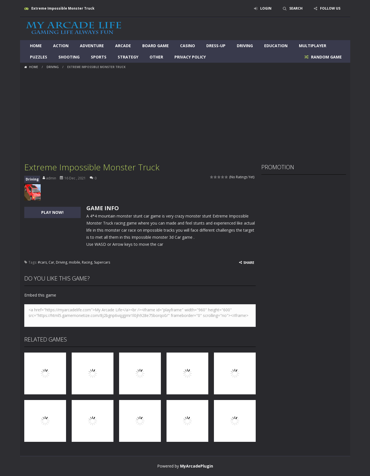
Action (61, 45)
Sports (98, 57)
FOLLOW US (330, 8)
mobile (74, 262)
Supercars (102, 262)
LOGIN (266, 8)
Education (276, 45)
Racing (87, 262)
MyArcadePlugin (196, 466)
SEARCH (296, 8)
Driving (245, 45)
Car (51, 262)
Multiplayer (312, 45)
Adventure (92, 45)
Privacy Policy (190, 57)
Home (36, 45)
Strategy (128, 57)
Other (156, 57)
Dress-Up (215, 45)
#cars (42, 262)
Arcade (123, 45)
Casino (187, 45)
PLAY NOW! (52, 212)
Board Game (155, 45)
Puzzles (38, 57)
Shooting (69, 57)
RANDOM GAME (326, 57)
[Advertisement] (185, 113)
